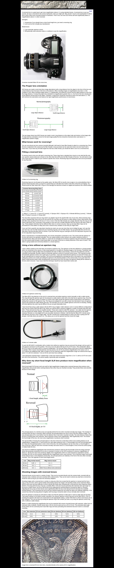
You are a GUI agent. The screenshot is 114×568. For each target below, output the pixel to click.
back (90, 11)
